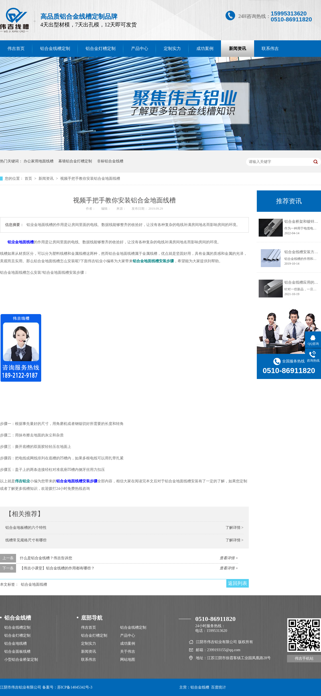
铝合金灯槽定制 (101, 48)
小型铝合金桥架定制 (21, 660)
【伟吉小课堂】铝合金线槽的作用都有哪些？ (57, 568)
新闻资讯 (237, 48)
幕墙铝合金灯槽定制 (75, 161)
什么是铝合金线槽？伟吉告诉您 (46, 558)
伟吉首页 (88, 627)
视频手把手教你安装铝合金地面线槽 (90, 179)
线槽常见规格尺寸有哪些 (26, 540)
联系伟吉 (270, 48)
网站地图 (127, 660)
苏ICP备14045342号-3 (74, 687)
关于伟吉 (127, 652)
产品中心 (139, 48)
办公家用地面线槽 (39, 161)
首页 (29, 179)
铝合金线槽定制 (55, 48)
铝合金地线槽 (15, 644)
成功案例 (204, 48)
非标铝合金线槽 (110, 161)
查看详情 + (229, 558)
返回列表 (237, 583)
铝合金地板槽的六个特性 (26, 528)
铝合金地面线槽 (34, 584)
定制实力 (172, 48)
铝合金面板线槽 (17, 652)
